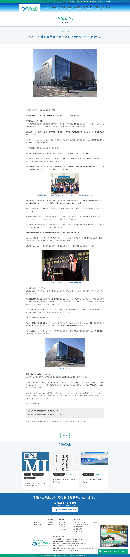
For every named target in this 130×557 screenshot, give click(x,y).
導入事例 (62, 8)
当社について (30, 478)
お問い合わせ (106, 8)
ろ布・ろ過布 (38, 474)
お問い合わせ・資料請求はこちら (114, 551)
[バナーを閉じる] (128, 524)
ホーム (36, 520)
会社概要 (62, 526)
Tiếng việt (92, 1)
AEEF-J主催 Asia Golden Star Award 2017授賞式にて (65, 266)
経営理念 (62, 522)
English (85, 1)
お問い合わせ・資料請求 (66, 510)
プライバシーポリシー (81, 524)
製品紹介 (54, 8)
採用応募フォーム (80, 522)
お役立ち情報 (88, 8)
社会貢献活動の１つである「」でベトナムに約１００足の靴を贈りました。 (65, 184)
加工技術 (50, 522)
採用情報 (97, 8)
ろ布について (46, 8)
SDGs (27, 474)
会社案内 (69, 8)
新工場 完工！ (65, 353)
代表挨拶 (62, 524)
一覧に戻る (65, 435)
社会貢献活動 (78, 8)
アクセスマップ (74, 1)
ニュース (65, 1)
